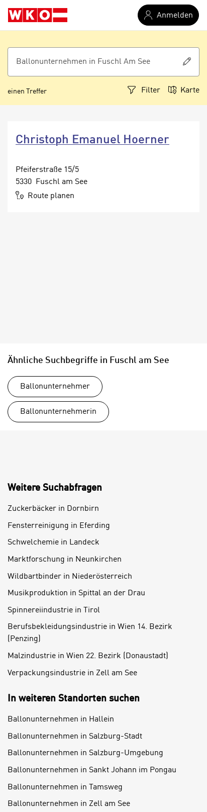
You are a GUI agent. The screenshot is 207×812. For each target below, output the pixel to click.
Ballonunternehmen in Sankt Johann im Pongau (92, 770)
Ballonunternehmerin (58, 412)
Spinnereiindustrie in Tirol (54, 610)
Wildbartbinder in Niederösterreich (70, 577)
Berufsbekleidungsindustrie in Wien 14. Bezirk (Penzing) (90, 633)
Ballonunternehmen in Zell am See (69, 804)
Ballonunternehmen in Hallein (61, 719)
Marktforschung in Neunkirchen (65, 560)
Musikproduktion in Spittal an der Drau (76, 593)
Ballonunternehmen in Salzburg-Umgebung (85, 753)
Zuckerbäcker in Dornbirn (53, 509)
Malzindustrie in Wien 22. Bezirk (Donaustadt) (88, 656)
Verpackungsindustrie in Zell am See (72, 673)
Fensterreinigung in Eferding (59, 526)
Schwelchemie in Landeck (53, 542)
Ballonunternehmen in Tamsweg (65, 787)
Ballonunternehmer (55, 387)
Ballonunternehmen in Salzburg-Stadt (75, 737)
